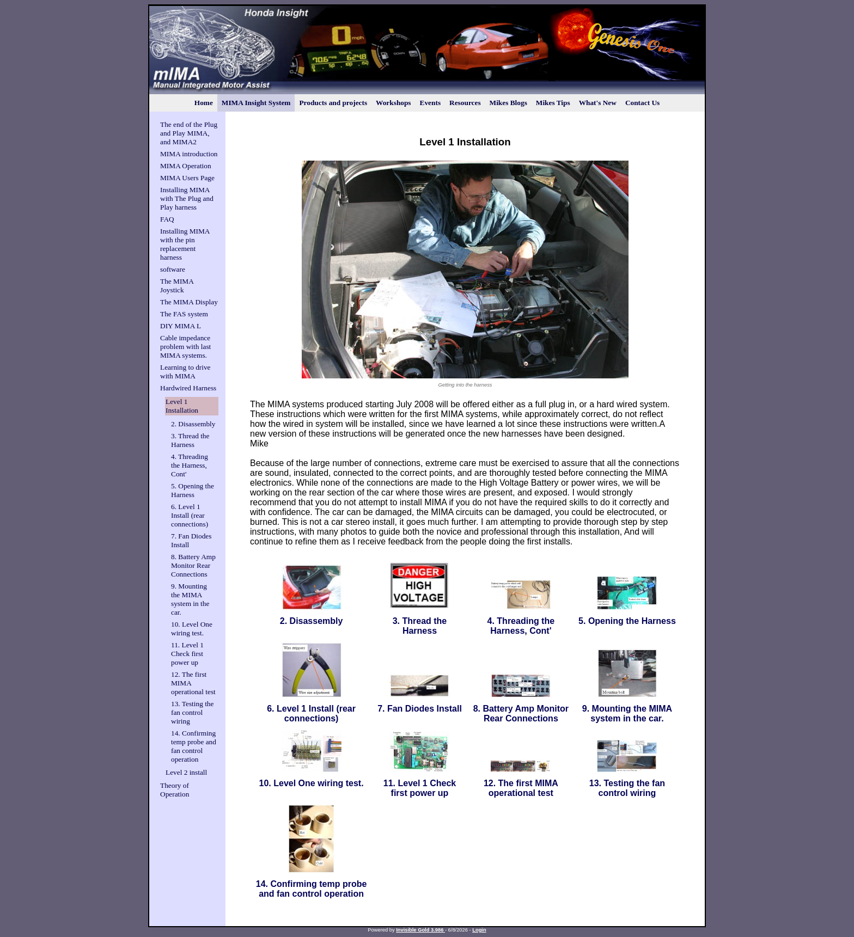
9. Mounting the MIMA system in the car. (190, 599)
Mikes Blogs (508, 103)
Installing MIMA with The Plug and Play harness (186, 198)
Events (430, 103)
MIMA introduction (189, 154)
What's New (598, 103)
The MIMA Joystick (176, 285)
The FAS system (184, 314)
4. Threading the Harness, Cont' (189, 465)
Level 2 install (186, 772)
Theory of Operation (174, 789)
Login (479, 930)
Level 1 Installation (182, 405)
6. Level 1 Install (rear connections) (189, 515)
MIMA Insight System (256, 103)
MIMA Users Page (187, 178)
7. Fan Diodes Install (419, 708)
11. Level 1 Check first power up (187, 653)
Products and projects (333, 103)
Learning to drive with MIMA (185, 371)
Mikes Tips (553, 103)
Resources (465, 103)
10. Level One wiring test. (191, 628)
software (172, 269)
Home (203, 103)
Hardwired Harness (188, 388)
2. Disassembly (193, 424)
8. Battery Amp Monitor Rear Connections (193, 565)
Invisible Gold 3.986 (420, 930)
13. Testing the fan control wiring (192, 712)
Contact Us (642, 103)
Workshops (393, 103)
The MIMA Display (189, 302)
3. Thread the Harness (190, 440)
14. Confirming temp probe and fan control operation (193, 746)
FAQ (167, 219)
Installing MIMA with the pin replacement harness (185, 244)
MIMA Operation (185, 166)
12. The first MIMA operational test (521, 788)
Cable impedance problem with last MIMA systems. (185, 346)
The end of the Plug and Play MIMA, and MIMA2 (188, 133)
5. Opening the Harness (192, 490)
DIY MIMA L (180, 326)
